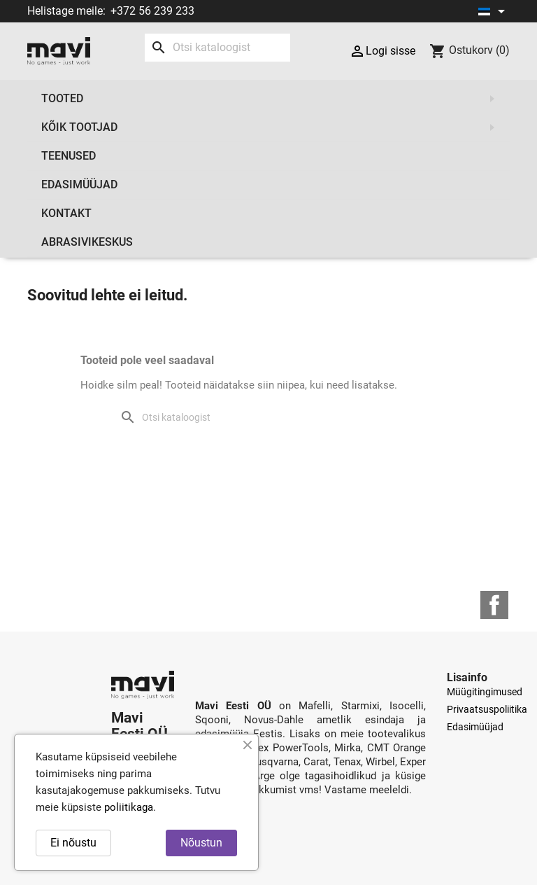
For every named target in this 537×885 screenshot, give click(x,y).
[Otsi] (217, 48)
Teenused (68, 155)
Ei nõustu (73, 842)
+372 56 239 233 (152, 11)
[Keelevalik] (494, 11)
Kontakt (66, 213)
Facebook (494, 605)
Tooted (272, 98)
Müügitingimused (484, 691)
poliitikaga (128, 807)
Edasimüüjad (79, 184)
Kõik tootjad (272, 127)
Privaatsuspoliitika (487, 709)
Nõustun (201, 842)
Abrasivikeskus (87, 242)
